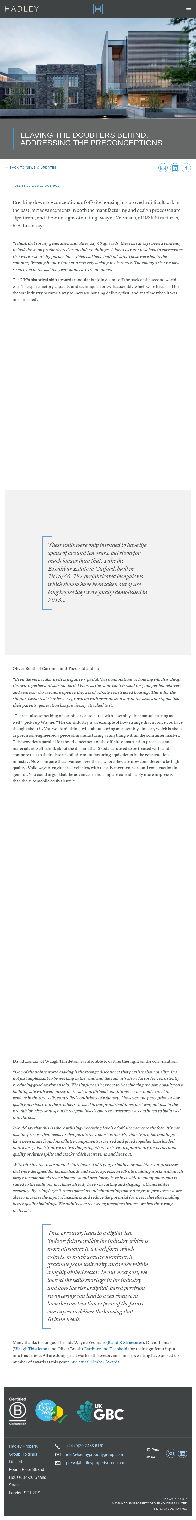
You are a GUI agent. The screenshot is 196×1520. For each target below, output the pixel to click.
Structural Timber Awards (94, 1362)
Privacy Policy (175, 1498)
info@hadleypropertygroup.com (89, 1454)
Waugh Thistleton (30, 1349)
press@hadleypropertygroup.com (91, 1463)
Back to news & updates (30, 168)
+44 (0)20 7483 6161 (79, 1446)
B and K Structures (125, 1342)
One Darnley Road (175, 1508)
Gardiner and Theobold (105, 1349)
